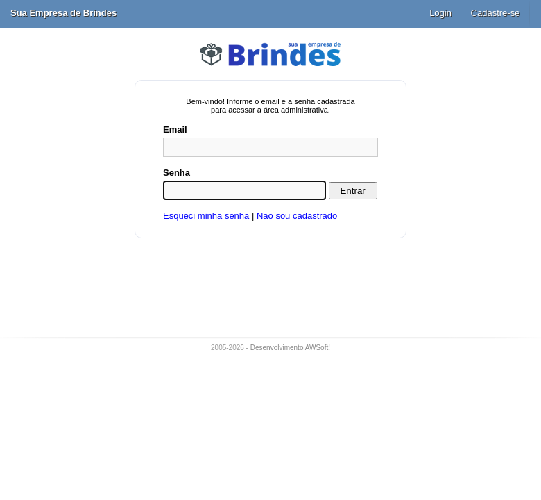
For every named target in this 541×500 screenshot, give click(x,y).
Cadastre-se (495, 13)
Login (440, 13)
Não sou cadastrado (297, 215)
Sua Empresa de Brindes (63, 13)
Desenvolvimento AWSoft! (290, 347)
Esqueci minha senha (206, 215)
